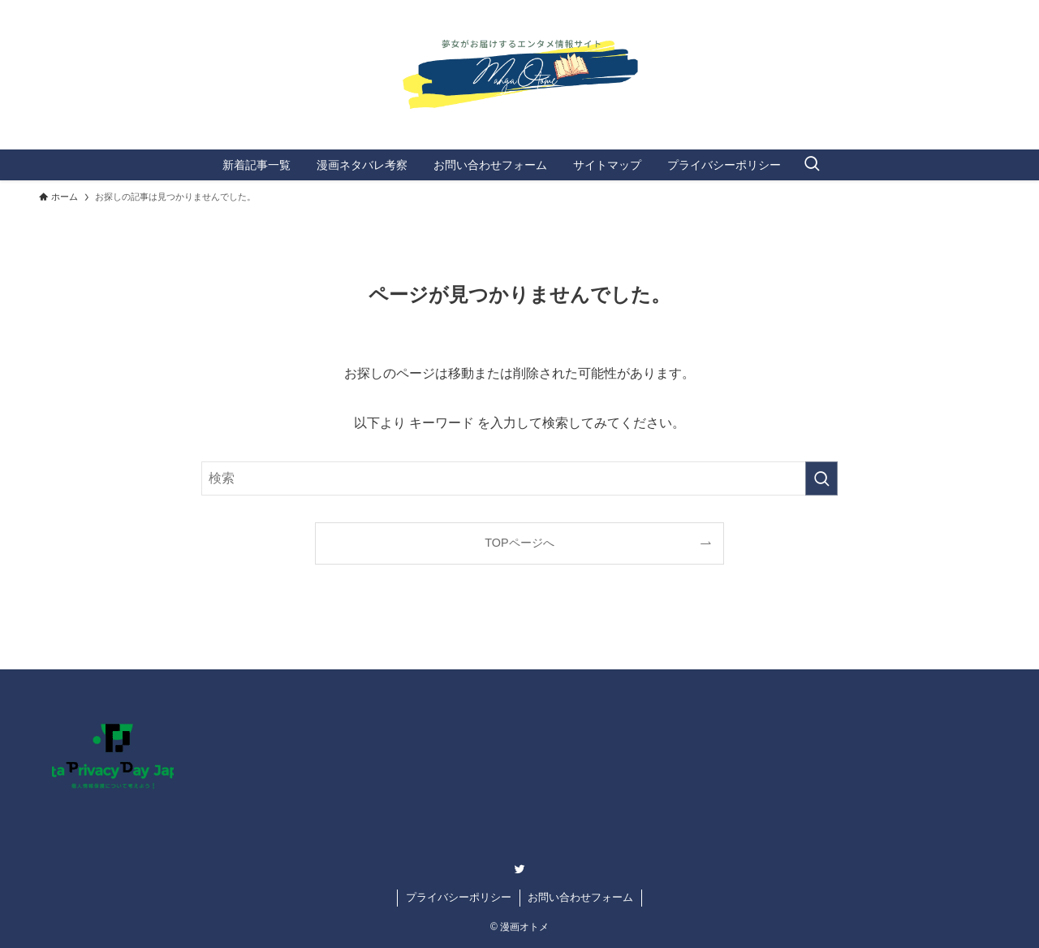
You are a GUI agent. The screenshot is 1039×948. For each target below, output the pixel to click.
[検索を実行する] (821, 478)
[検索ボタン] (812, 164)
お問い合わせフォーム (580, 897)
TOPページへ (519, 542)
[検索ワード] (519, 478)
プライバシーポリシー (458, 897)
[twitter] (519, 869)
